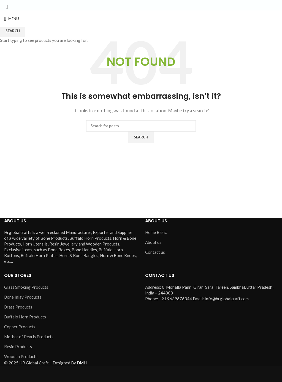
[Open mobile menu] (11, 18)
